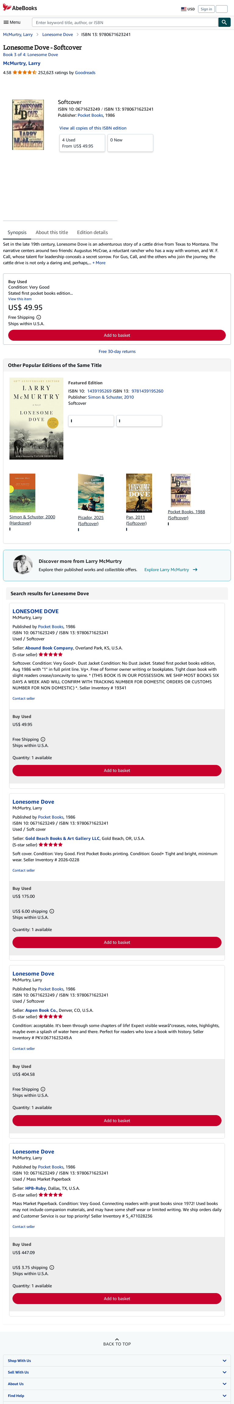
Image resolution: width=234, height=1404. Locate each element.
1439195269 (100, 390)
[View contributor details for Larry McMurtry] (22, 63)
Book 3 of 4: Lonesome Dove (30, 54)
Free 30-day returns (117, 351)
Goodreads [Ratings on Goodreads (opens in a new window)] (85, 72)
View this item (20, 299)
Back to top (117, 1343)
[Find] (224, 22)
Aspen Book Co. (41, 1010)
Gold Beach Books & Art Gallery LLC (62, 838)
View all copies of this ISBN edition (92, 127)
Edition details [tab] (92, 232)
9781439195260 (147, 390)
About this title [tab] (52, 232)
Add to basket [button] (117, 335)
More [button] (100, 262)
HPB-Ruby (35, 1188)
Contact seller (23, 698)
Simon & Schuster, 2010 (111, 397)
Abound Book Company (49, 647)
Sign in (206, 9)
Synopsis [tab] (17, 232)
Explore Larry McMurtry (171, 570)
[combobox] (125, 22)
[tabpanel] (114, 253)
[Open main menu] (13, 22)
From (82, 142)
